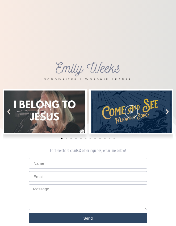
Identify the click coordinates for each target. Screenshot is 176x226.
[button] (8, 111)
